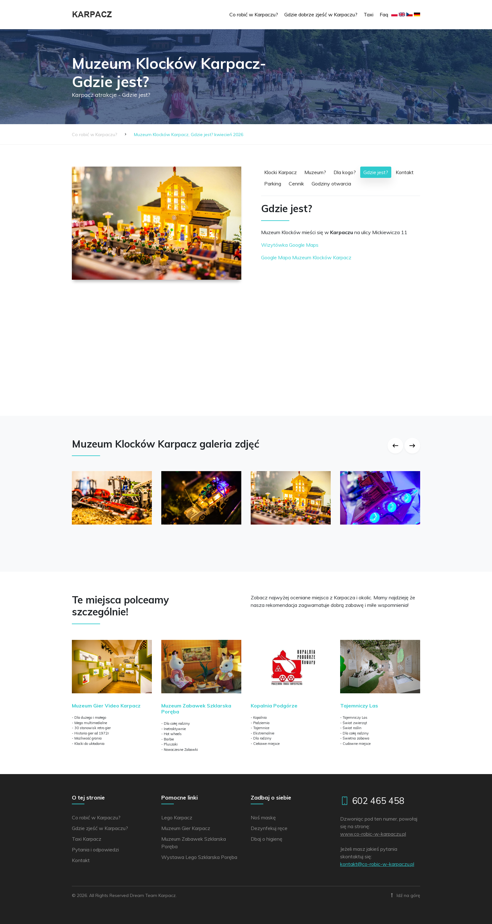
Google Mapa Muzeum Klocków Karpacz (306, 257)
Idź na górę (405, 895)
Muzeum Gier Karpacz (185, 828)
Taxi (368, 14)
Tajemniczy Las (359, 705)
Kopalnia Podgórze (274, 705)
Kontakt (405, 172)
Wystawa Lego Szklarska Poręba (199, 857)
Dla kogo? (345, 172)
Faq (384, 14)
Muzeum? (315, 172)
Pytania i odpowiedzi (95, 849)
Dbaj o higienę (266, 839)
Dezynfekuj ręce (269, 828)
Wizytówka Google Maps (289, 245)
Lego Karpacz (176, 817)
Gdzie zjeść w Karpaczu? (100, 828)
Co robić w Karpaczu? (253, 14)
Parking (272, 183)
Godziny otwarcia (331, 183)
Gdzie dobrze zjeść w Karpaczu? (320, 14)
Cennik (296, 183)
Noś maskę (263, 817)
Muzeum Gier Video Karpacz (106, 705)
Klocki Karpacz (280, 172)
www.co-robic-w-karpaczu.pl (373, 834)
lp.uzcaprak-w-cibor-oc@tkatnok (377, 864)
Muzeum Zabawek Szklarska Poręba (196, 708)
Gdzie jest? (375, 172)
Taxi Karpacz (86, 839)
